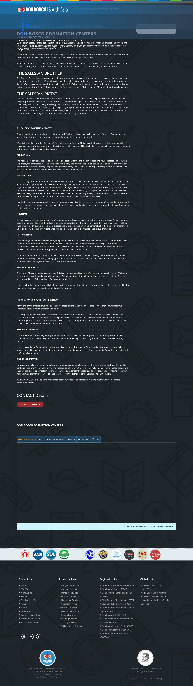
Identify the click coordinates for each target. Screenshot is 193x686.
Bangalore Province (70, 585)
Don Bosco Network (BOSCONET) (117, 629)
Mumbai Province (69, 607)
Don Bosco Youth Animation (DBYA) (118, 585)
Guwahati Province (70, 596)
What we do (27, 21)
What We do (26, 592)
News (24, 30)
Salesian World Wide (152, 585)
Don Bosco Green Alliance (154, 592)
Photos (25, 33)
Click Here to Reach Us (30, 404)
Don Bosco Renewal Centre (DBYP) (118, 626)
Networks (26, 24)
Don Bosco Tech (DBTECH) (114, 615)
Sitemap (158, 678)
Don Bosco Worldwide (31, 615)
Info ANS (147, 589)
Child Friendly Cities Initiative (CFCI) (118, 600)
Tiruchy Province (69, 622)
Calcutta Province (69, 604)
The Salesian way (30, 27)
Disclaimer (148, 678)
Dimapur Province (69, 592)
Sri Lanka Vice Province (71, 626)
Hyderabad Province (70, 600)
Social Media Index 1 (30, 622)
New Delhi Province (70, 611)
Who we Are (27, 18)
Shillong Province (69, 618)
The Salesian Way (29, 600)
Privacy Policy (135, 678)
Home (25, 15)
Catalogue (27, 36)
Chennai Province (69, 589)
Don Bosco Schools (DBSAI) (114, 589)
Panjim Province (68, 615)
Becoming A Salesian (30, 618)
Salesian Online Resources (155, 596)
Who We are (26, 589)
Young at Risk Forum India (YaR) (116, 604)
